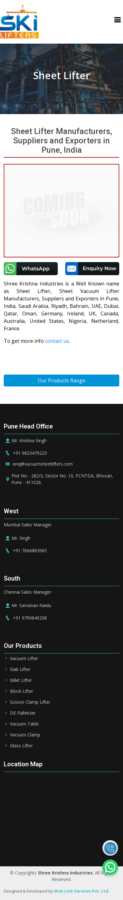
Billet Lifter (21, 680)
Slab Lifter (20, 669)
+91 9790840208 (25, 617)
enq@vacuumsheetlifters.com (38, 464)
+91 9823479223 (25, 453)
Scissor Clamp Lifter (30, 702)
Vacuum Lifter (24, 658)
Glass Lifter (21, 746)
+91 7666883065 (25, 550)
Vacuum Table (24, 724)
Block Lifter (21, 691)
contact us (57, 341)
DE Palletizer (23, 713)
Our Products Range (61, 380)
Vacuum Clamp (25, 735)
